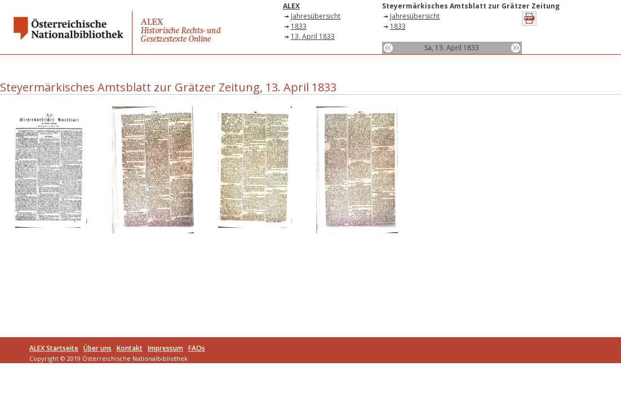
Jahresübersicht (315, 16)
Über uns (97, 348)
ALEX (291, 6)
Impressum (165, 348)
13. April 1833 (313, 36)
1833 (299, 26)
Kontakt (130, 348)
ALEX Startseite (53, 348)
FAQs (196, 348)
